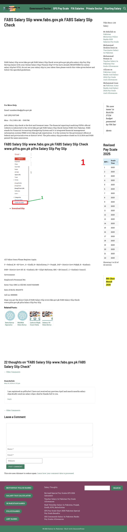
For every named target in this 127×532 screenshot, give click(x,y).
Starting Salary (112, 8)
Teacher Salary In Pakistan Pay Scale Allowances (110, 63)
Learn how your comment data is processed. (55, 473)
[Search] (117, 488)
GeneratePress (78, 529)
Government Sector (40, 8)
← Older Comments (12, 372)
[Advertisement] (49, 45)
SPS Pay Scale (61, 8)
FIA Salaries (77, 8)
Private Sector (94, 8)
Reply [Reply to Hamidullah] (9, 399)
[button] (124, 8)
